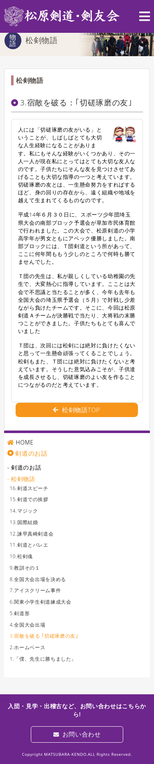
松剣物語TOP (76, 410)
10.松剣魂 (20, 556)
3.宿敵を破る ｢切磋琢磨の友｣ (43, 635)
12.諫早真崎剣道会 (31, 533)
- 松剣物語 (21, 479)
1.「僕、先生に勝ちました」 (42, 658)
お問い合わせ (77, 734)
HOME (24, 442)
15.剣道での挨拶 (28, 499)
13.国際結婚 (23, 522)
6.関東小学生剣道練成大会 (40, 601)
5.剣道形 (19, 613)
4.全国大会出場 (27, 624)
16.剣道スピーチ (28, 488)
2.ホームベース (27, 647)
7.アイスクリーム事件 (35, 590)
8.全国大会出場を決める (37, 579)
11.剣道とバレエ (28, 544)
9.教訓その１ (24, 567)
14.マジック (23, 510)
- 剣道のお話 (24, 467)
